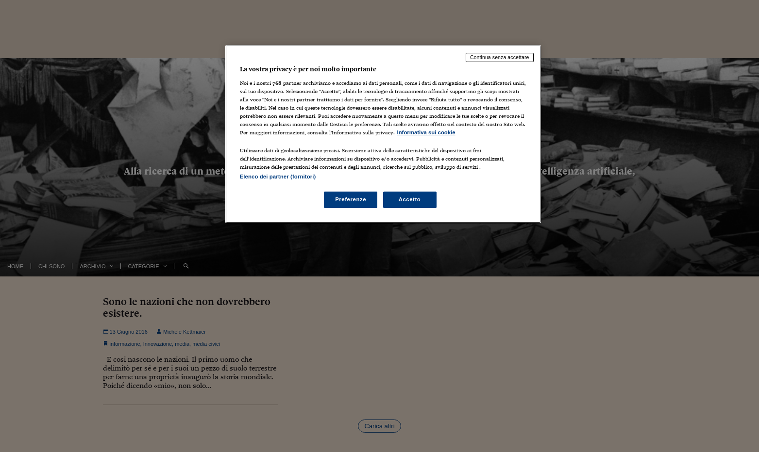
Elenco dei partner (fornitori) (278, 176)
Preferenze (350, 199)
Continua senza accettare (499, 57)
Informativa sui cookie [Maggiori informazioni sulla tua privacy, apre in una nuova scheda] (426, 132)
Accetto (410, 199)
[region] (383, 134)
